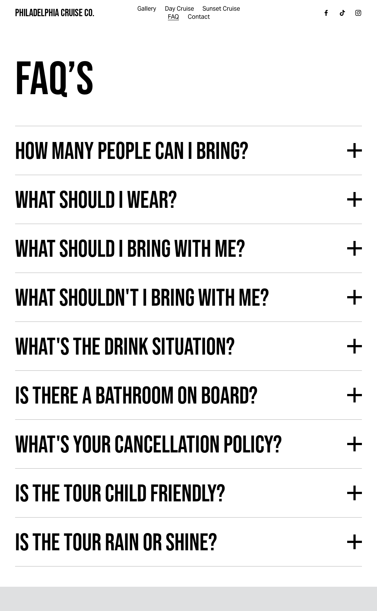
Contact (199, 17)
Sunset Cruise (221, 9)
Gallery (146, 9)
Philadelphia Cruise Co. (54, 12)
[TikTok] (342, 13)
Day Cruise (179, 9)
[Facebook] (326, 13)
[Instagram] (358, 13)
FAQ (173, 17)
